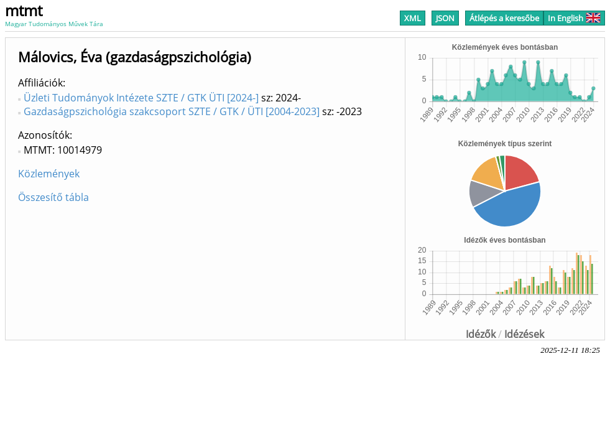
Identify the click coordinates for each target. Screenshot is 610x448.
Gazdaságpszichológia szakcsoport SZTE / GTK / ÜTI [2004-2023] (172, 111)
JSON (445, 18)
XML (412, 18)
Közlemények (49, 173)
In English (574, 18)
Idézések (524, 334)
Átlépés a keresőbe (504, 18)
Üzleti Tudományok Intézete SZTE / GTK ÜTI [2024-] (141, 98)
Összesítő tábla (53, 197)
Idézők (481, 334)
